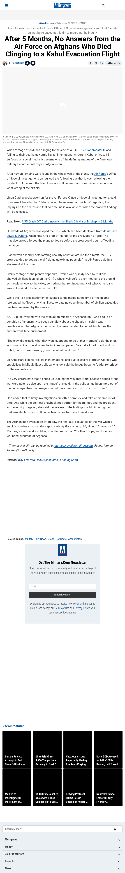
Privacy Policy (82, 607)
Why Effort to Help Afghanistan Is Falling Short (48, 459)
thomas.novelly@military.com (73, 445)
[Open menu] (6, 5)
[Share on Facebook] (90, 63)
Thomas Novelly (18, 63)
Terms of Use (62, 607)
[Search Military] (57, 829)
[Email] (101, 63)
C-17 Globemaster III (92, 149)
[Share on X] (96, 63)
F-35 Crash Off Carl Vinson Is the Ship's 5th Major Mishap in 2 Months (67, 221)
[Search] (102, 5)
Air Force (100, 173)
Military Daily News (46, 23)
